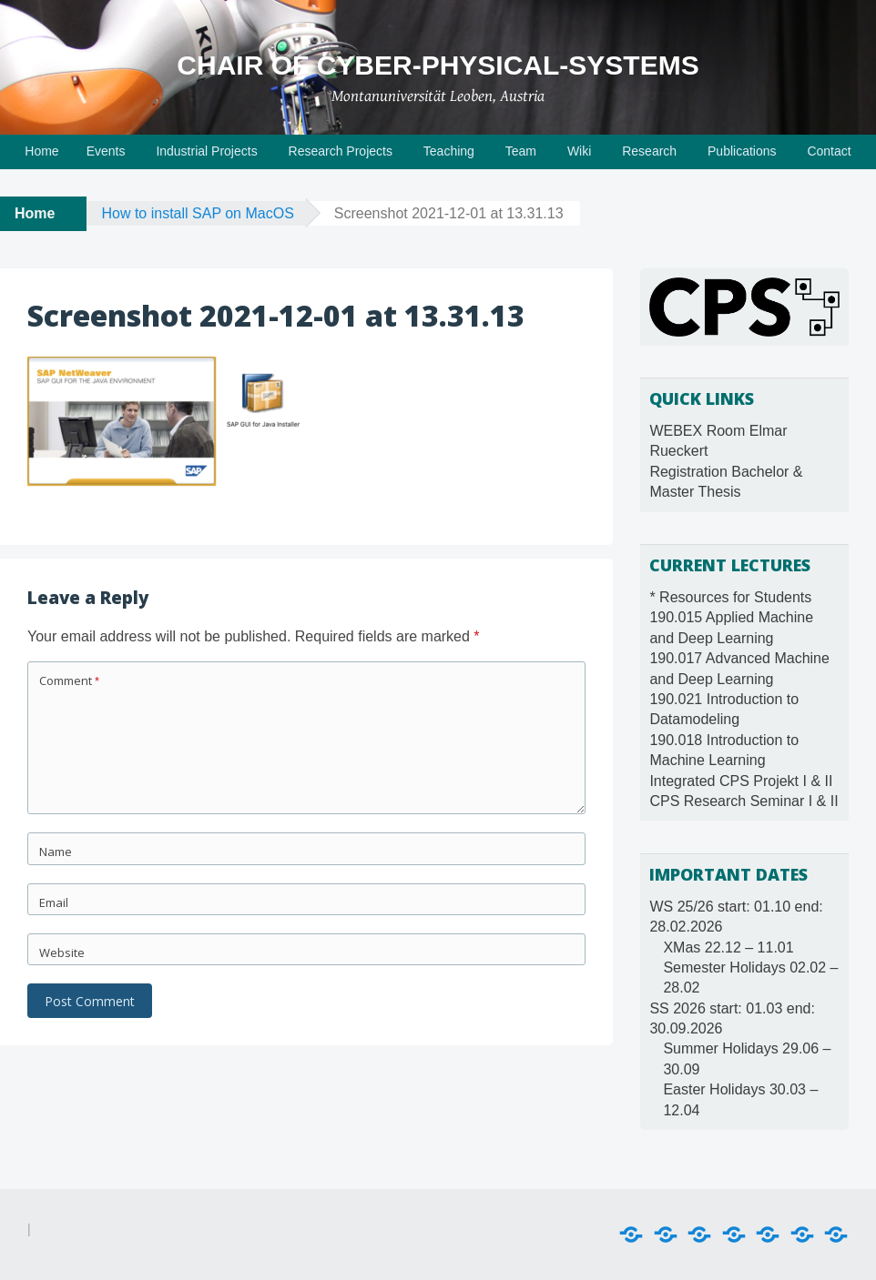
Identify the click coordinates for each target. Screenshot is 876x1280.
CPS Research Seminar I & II (743, 801)
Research (649, 151)
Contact (829, 151)
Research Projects (340, 151)
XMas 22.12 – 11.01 (728, 947)
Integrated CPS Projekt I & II (740, 781)
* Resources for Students (730, 597)
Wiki (579, 151)
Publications (742, 151)
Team (520, 151)
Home (41, 151)
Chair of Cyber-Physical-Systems (437, 65)
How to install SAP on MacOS (197, 213)
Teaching (448, 151)
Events (106, 151)
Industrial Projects (206, 151)
